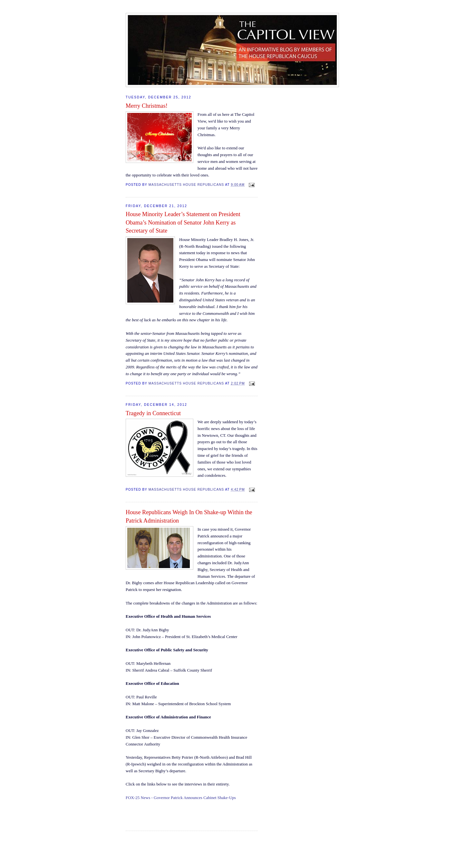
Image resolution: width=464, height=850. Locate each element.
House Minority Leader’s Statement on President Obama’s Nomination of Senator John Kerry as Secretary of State (183, 222)
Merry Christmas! (147, 106)
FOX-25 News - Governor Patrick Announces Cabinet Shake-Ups (181, 797)
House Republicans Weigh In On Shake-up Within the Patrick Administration (189, 516)
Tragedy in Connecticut (153, 413)
